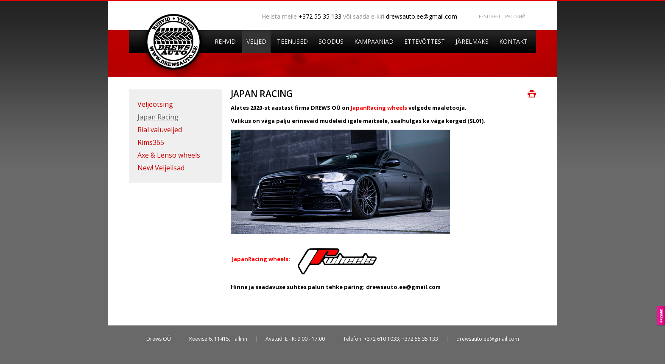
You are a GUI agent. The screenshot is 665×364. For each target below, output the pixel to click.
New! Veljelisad (160, 167)
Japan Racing (158, 117)
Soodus (331, 41)
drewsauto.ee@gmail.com (421, 16)
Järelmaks (472, 41)
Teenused (292, 41)
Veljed (256, 41)
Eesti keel (490, 16)
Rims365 (150, 142)
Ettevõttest (424, 41)
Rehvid (225, 41)
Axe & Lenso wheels (168, 155)
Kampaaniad (374, 41)
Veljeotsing (155, 104)
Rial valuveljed (159, 129)
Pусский (515, 16)
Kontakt (513, 41)
